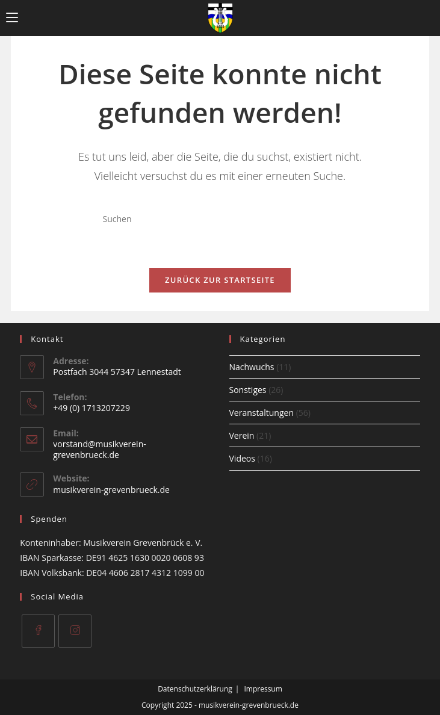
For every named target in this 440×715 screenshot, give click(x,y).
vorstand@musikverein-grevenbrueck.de (99, 449)
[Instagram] (74, 631)
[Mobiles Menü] (12, 18)
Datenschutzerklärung (195, 689)
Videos (242, 458)
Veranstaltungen (261, 412)
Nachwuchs (251, 367)
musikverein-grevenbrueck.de (111, 489)
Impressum (263, 689)
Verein (242, 435)
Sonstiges (248, 389)
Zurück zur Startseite (220, 279)
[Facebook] (38, 631)
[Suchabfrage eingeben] (220, 219)
